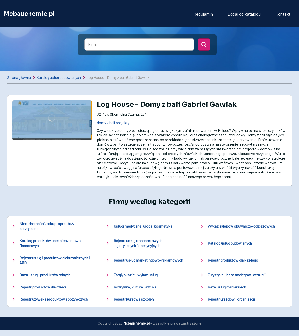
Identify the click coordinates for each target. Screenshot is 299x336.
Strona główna (19, 77)
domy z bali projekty (113, 122)
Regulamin (203, 14)
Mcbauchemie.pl (29, 14)
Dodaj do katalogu (244, 14)
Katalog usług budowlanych (59, 77)
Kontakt (282, 14)
